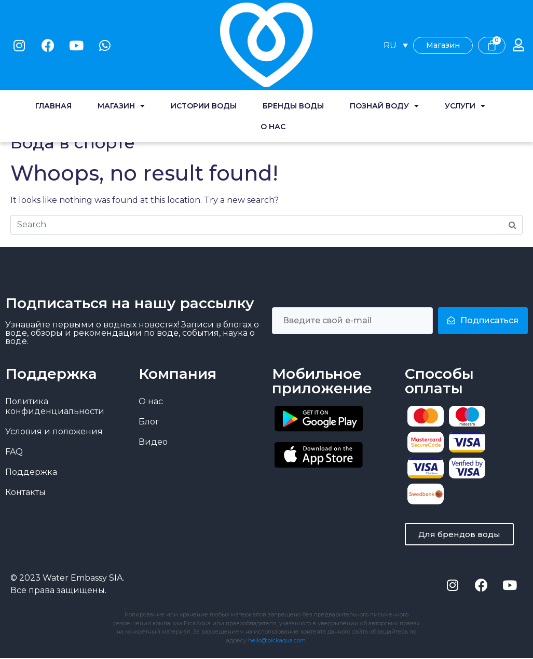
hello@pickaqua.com (277, 641)
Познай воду (384, 47)
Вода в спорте (72, 142)
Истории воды (204, 46)
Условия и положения (54, 431)
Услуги (465, 47)
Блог (149, 422)
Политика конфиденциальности (54, 406)
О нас (273, 67)
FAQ (14, 452)
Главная (53, 46)
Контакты (25, 492)
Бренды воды (293, 46)
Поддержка (31, 472)
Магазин (121, 47)
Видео (153, 442)
